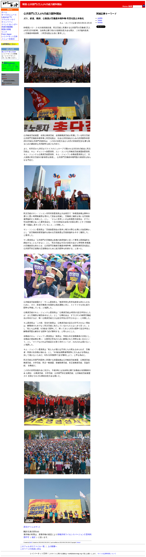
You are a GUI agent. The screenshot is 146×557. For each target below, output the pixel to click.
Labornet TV (6, 17)
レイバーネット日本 (9, 36)
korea (100, 22)
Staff (30, 542)
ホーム (4, 12)
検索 (130, 6)
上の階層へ (52, 546)
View (3, 84)
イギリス (14, 65)
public (100, 18)
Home (125, 6)
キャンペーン (7, 22)
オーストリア (10, 66)
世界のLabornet (9, 63)
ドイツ (3, 66)
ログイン (4, 76)
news (100, 20)
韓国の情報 (6, 29)
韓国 (16, 66)
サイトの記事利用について (107, 554)
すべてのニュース (9, 15)
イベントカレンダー (9, 24)
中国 (9, 65)
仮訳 (33, 537)
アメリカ (4, 65)
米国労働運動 (7, 27)
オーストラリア (9, 68)
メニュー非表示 (8, 39)
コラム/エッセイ (8, 19)
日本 (12, 70)
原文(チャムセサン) (32, 527)
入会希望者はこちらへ (8, 44)
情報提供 (4, 78)
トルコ (7, 70)
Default (78, 542)
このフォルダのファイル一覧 (32, 546)
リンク (4, 32)
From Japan (6, 34)
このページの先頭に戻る (30, 549)
